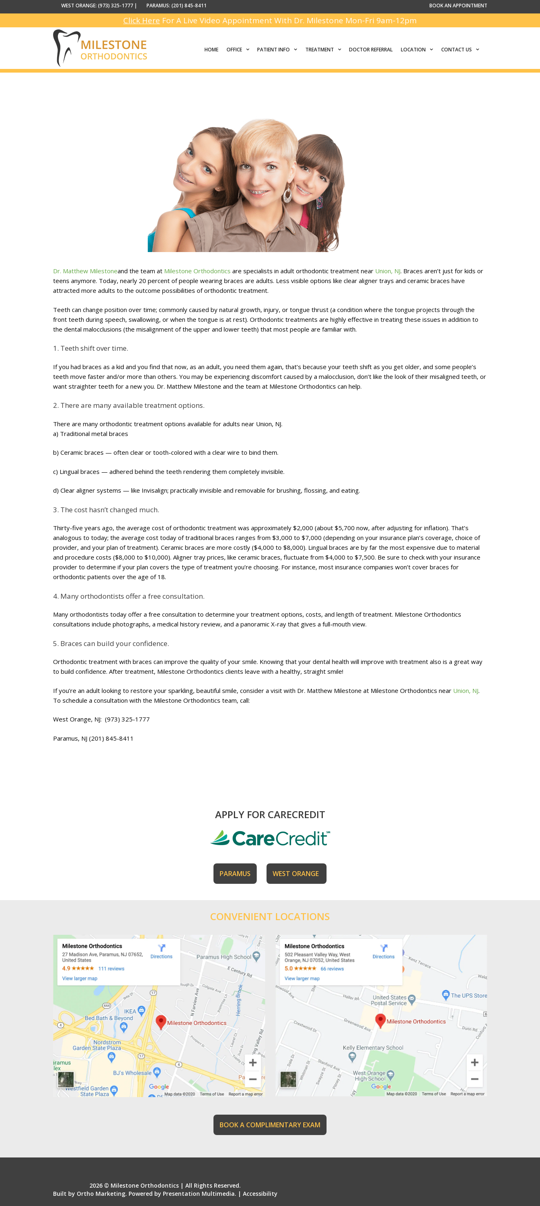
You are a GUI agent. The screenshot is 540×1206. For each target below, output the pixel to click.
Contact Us (462, 50)
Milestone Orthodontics (197, 271)
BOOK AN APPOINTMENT (458, 5)
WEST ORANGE (296, 873)
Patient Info (279, 50)
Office (240, 50)
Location (419, 50)
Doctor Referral (371, 49)
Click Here (141, 20)
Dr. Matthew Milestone (85, 271)
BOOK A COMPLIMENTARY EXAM (270, 1124)
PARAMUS (235, 873)
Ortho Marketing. (102, 1193)
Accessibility (260, 1193)
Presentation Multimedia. (199, 1193)
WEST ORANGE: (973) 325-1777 (97, 5)
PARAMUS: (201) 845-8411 (177, 5)
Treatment (325, 50)
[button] (247, 50)
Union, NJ (387, 271)
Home (211, 49)
